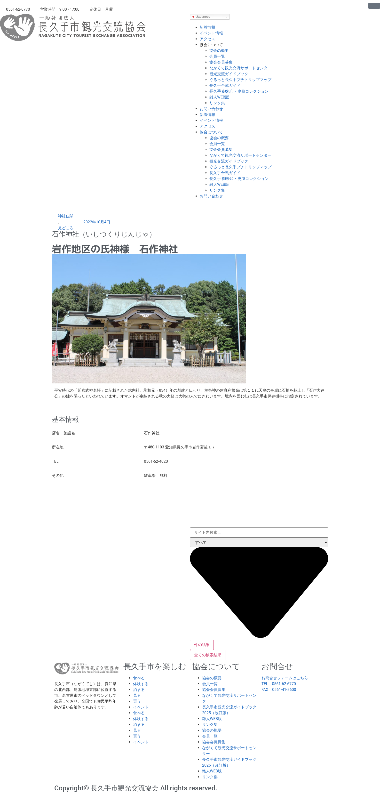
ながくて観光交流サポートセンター (240, 68)
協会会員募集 (221, 62)
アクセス (207, 39)
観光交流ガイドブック (228, 74)
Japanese (200, 17)
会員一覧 (217, 56)
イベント (141, 707)
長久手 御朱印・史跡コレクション (239, 91)
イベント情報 (211, 33)
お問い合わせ (211, 108)
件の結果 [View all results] (202, 644)
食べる (139, 678)
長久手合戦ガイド (224, 85)
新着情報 (207, 27)
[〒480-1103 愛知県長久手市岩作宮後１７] (190, 502)
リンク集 (217, 103)
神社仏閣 (65, 216)
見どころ (65, 228)
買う (137, 701)
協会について (211, 44)
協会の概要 (219, 50)
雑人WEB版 (219, 97)
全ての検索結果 (207, 655)
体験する (141, 683)
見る (137, 695)
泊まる (139, 689)
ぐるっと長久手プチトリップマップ (240, 79)
